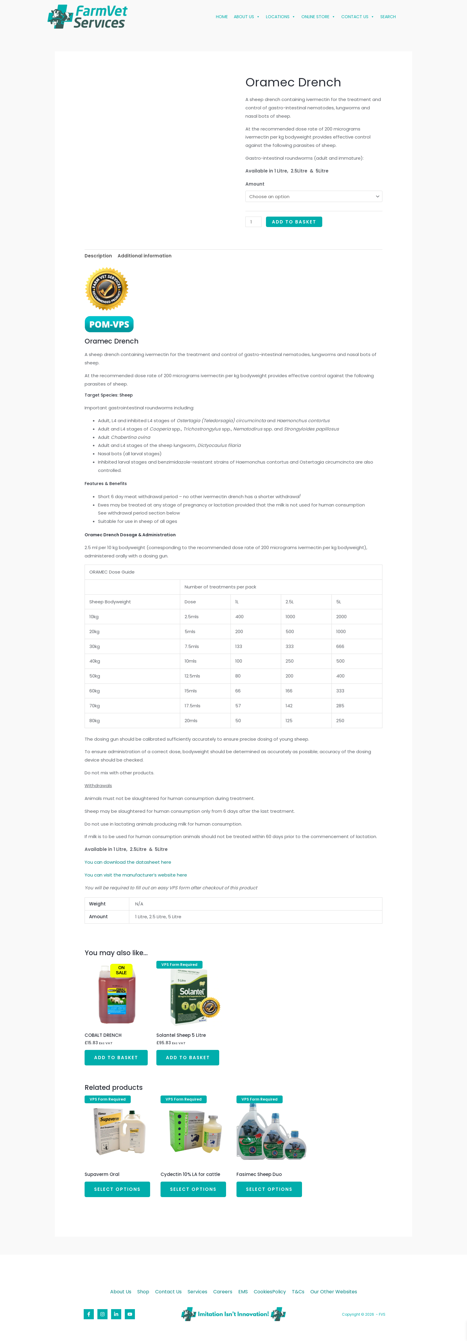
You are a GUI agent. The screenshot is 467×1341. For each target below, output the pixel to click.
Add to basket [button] (116, 1057)
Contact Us (168, 1292)
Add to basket (294, 222)
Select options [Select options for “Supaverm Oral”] (117, 1189)
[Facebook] (89, 1314)
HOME (222, 17)
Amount (254, 184)
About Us (120, 1292)
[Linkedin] (116, 1314)
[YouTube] (130, 1314)
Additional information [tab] (145, 256)
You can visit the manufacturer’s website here (136, 875)
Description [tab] (98, 256)
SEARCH (388, 17)
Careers (222, 1292)
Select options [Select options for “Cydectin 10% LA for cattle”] (193, 1189)
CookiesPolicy (270, 1292)
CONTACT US (357, 17)
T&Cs (298, 1292)
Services (197, 1292)
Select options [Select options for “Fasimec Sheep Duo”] (269, 1189)
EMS (243, 1292)
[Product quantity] (253, 222)
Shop (143, 1292)
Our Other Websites (333, 1292)
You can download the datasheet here (128, 862)
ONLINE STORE (318, 17)
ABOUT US (247, 17)
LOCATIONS (280, 17)
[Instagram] (102, 1314)
